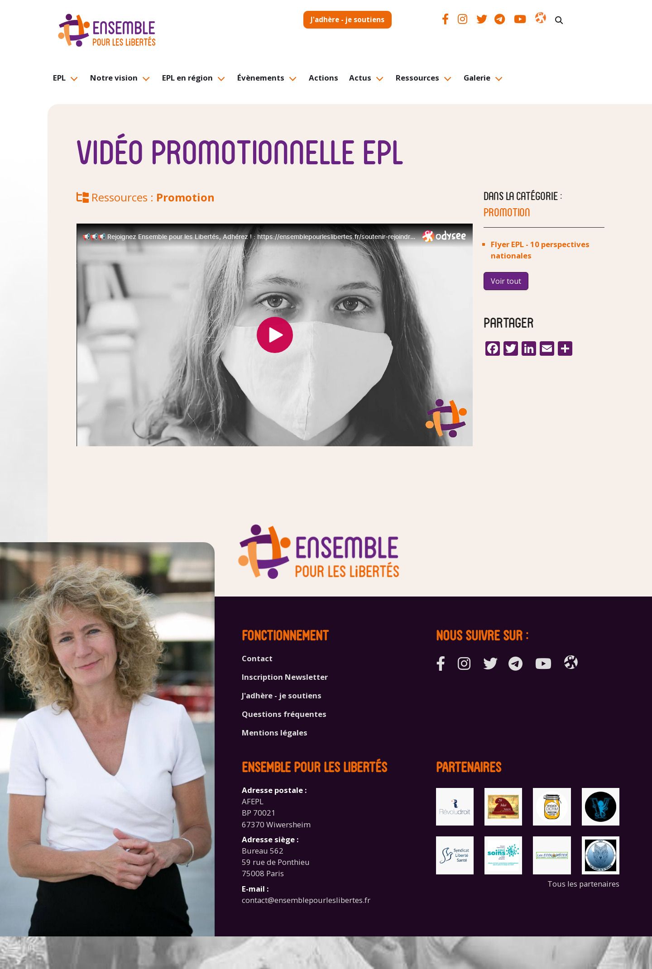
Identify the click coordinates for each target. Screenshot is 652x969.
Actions (323, 77)
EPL (59, 77)
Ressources (417, 77)
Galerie (477, 77)
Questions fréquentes (284, 714)
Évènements (260, 77)
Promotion (185, 197)
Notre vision (114, 77)
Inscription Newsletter (285, 677)
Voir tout (506, 281)
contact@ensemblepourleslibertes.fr (306, 900)
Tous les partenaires (583, 883)
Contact (257, 658)
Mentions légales (274, 732)
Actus (360, 77)
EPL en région (187, 77)
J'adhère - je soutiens (347, 19)
